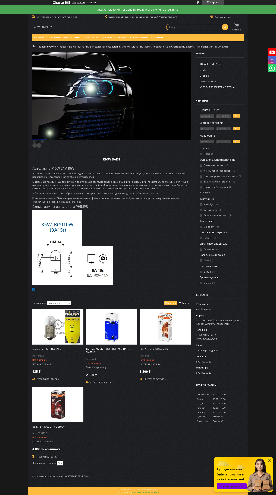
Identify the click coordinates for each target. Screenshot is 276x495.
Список (185, 303)
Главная (39, 37)
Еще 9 (206, 192)
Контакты (92, 37)
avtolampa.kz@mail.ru (208, 350)
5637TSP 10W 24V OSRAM (48, 426)
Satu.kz (153, 489)
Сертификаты (208, 81)
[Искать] (225, 27)
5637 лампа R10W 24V (154, 349)
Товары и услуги (58, 37)
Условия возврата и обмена (147, 37)
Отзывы (204, 75)
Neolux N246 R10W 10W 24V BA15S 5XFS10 (108, 350)
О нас (78, 37)
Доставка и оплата (114, 37)
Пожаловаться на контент (145, 492)
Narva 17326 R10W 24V (46, 349)
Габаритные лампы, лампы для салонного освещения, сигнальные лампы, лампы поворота (111, 46)
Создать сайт (78, 2)
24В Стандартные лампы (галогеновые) (189, 46)
